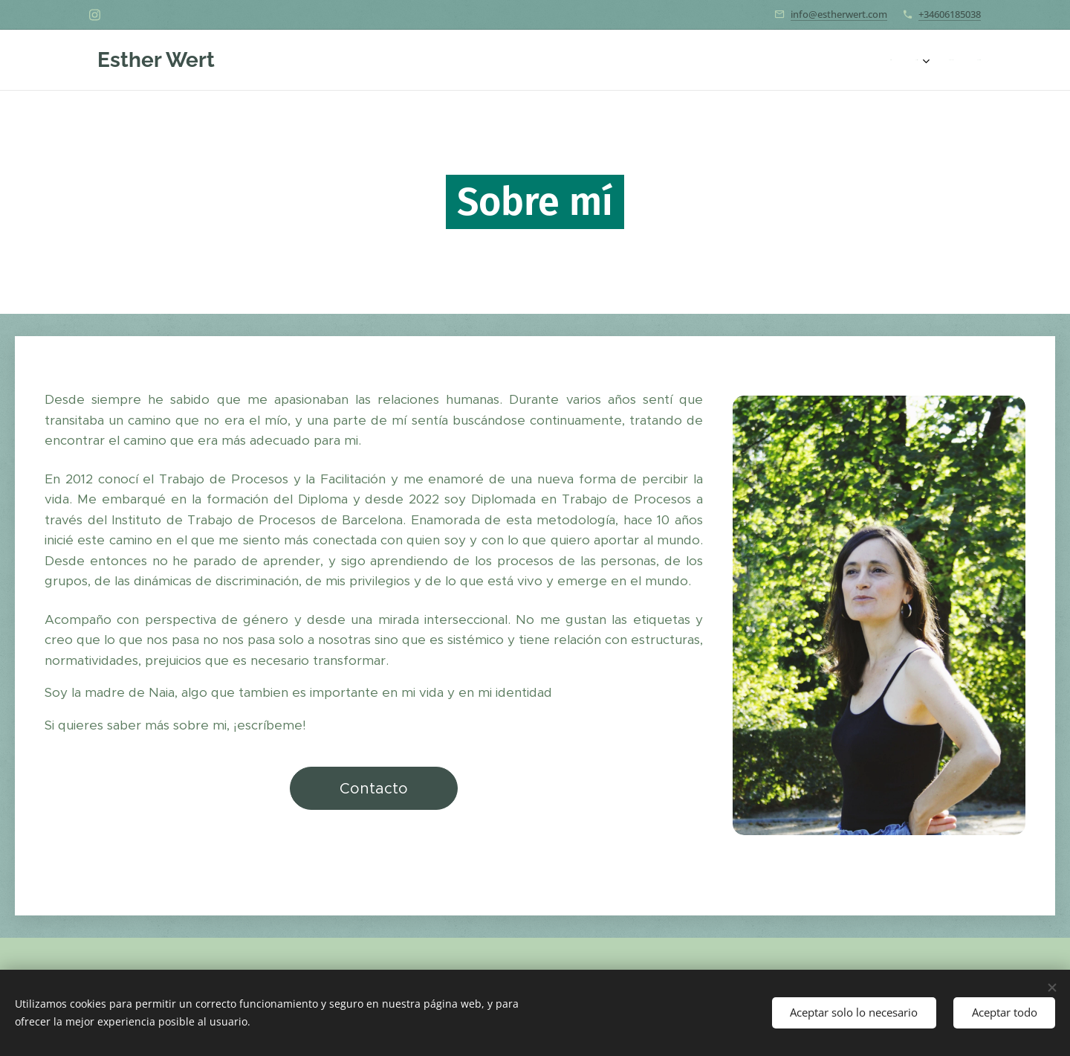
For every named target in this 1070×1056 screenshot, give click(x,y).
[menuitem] (906, 60)
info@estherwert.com (839, 14)
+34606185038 (949, 14)
